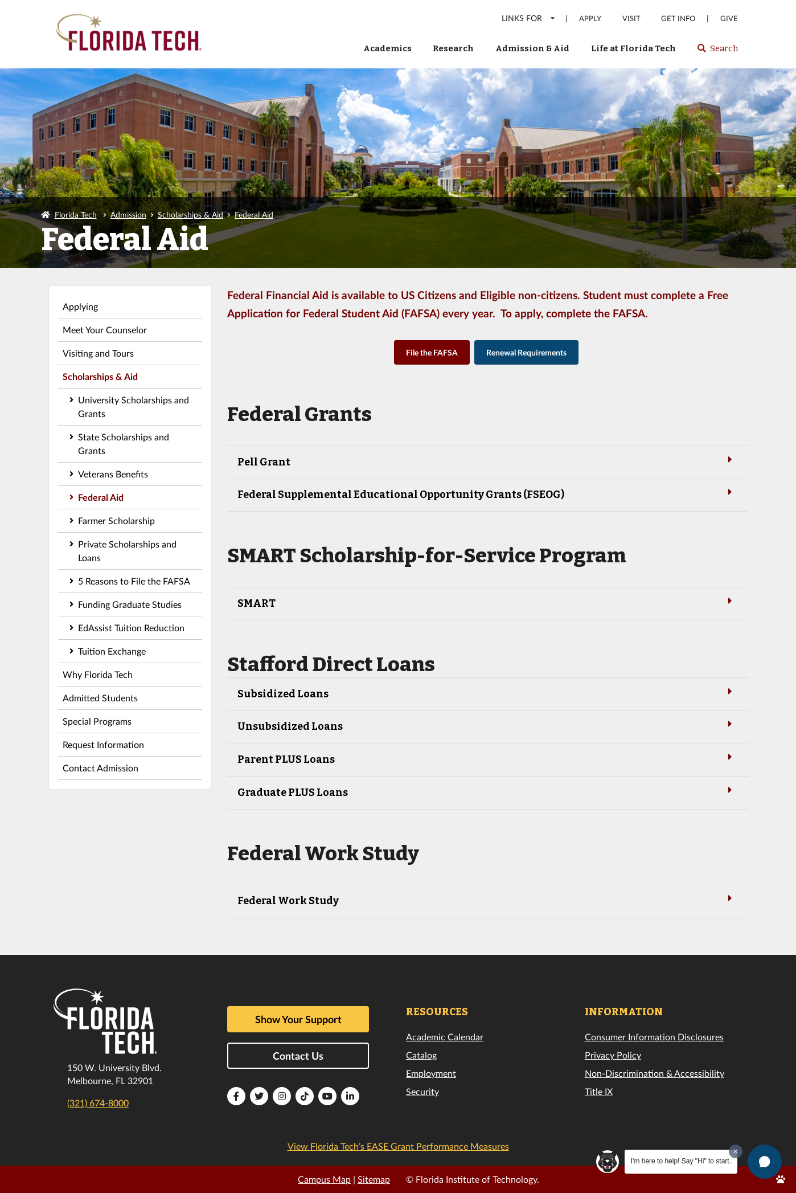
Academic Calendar (444, 1036)
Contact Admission (100, 767)
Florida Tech (76, 214)
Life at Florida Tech (633, 48)
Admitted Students (100, 697)
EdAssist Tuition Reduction (131, 627)
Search (717, 51)
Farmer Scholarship (116, 520)
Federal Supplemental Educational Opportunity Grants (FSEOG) (486, 494)
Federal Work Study (486, 900)
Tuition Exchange (112, 650)
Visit (631, 18)
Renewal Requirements (526, 352)
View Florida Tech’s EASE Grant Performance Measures (398, 1146)
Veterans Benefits (113, 473)
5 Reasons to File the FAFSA (134, 580)
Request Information (103, 744)
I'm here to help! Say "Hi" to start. (681, 1161)
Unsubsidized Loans (486, 725)
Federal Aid (254, 214)
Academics (387, 48)
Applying (80, 306)
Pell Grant (486, 461)
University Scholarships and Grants (133, 406)
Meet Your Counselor (105, 329)
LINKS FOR (529, 18)
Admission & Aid (532, 48)
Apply (590, 18)
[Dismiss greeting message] (735, 1151)
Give (729, 18)
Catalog (421, 1054)
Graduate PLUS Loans (486, 792)
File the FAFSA (432, 352)
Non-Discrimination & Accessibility (654, 1073)
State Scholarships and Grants (123, 443)
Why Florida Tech (98, 674)
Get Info (678, 18)
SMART (486, 602)
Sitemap (374, 1179)
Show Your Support (298, 1019)
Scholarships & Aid (190, 214)
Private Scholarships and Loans (127, 550)
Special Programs (97, 721)
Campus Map (324, 1179)
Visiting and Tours (98, 353)
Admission (128, 214)
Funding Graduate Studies (130, 604)
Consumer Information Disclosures (654, 1036)
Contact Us (298, 1055)
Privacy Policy (613, 1054)
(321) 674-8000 (98, 1102)
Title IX (599, 1091)
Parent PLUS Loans (486, 758)
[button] (765, 1162)
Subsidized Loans (486, 693)
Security (422, 1091)
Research (453, 48)
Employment (431, 1073)
